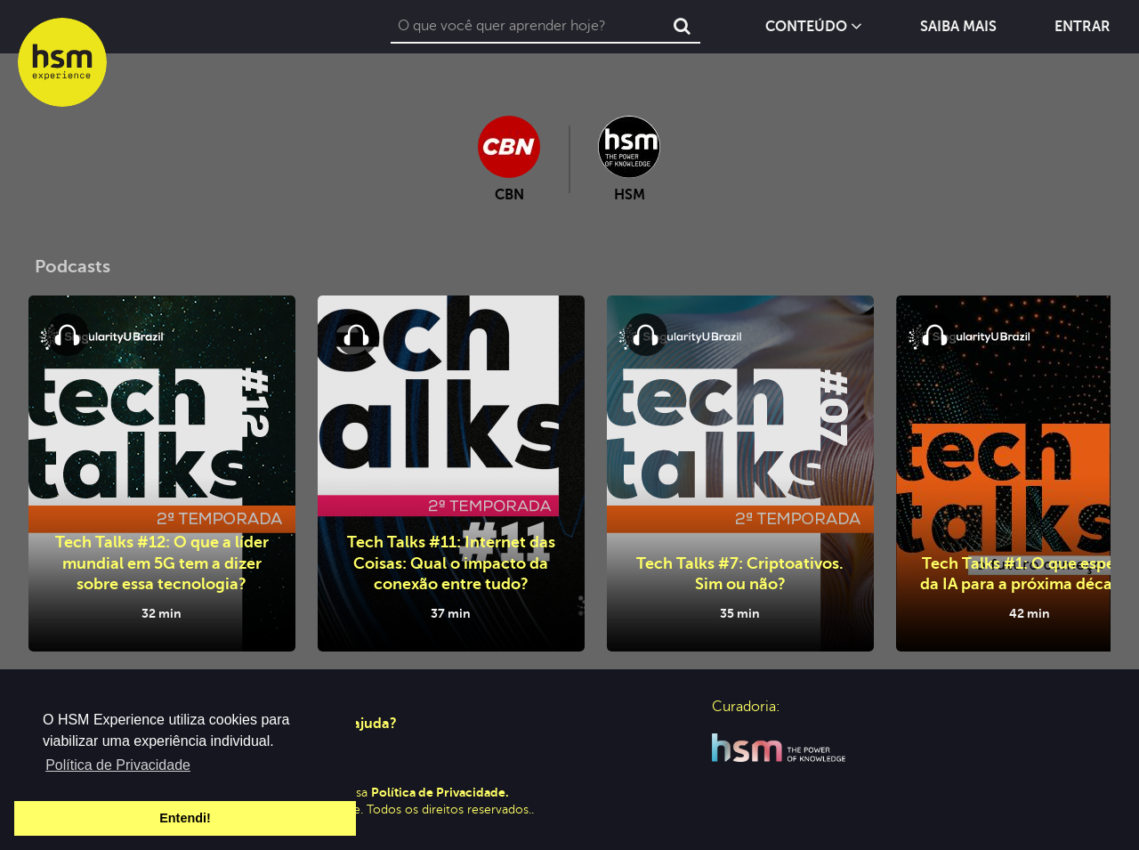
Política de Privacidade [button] (117, 765)
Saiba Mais (958, 27)
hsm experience (62, 62)
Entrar (1082, 27)
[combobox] (528, 27)
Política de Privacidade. (440, 792)
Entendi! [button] (185, 818)
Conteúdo (813, 27)
